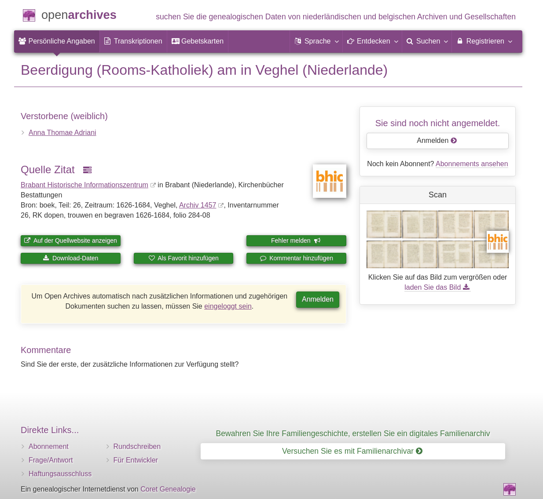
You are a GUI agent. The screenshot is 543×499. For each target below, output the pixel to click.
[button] (316, 41)
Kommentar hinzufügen (296, 258)
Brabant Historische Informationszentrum (84, 185)
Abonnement (49, 446)
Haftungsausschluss (60, 473)
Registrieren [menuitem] (483, 40)
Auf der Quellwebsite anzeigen (70, 240)
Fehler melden (295, 240)
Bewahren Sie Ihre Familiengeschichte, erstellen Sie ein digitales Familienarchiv (353, 433)
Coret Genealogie (167, 489)
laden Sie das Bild (437, 287)
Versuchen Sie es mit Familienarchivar (352, 451)
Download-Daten (70, 258)
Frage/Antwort (51, 460)
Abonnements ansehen (472, 164)
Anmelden (318, 299)
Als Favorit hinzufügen (183, 258)
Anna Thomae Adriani (62, 132)
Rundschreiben (137, 446)
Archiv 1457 (197, 205)
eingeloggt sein (228, 306)
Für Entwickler (136, 460)
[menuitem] (56, 41)
